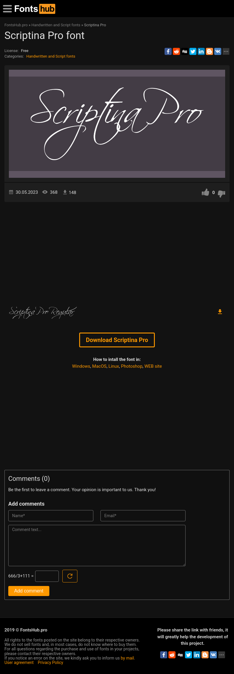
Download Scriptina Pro (117, 339)
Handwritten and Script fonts (50, 56)
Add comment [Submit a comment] (28, 590)
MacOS (99, 366)
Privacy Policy (50, 662)
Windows (81, 366)
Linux (113, 366)
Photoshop (132, 366)
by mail (127, 658)
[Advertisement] (117, 252)
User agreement (19, 662)
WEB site (153, 366)
